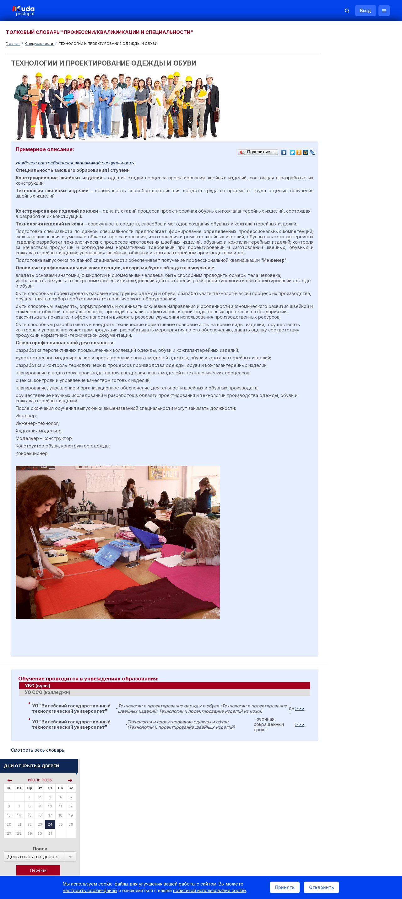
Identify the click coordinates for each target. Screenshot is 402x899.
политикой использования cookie (209, 890)
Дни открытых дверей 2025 (363, 616)
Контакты (300, 814)
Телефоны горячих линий (349, 662)
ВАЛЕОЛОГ (336, 557)
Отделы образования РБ (348, 670)
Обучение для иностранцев (354, 814)
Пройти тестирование (346, 207)
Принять (285, 887)
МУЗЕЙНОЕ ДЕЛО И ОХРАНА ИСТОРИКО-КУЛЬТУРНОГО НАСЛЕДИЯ (352, 520)
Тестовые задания (342, 426)
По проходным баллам (353, 238)
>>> (294, 719)
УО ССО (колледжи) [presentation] (47, 703)
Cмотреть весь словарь (38, 761)
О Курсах (334, 459)
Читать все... (336, 331)
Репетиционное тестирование (354, 415)
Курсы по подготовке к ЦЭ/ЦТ (353, 264)
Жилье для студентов (356, 624)
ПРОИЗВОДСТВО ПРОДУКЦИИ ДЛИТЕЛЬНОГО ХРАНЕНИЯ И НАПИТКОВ (355, 501)
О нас (244, 814)
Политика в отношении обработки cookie (58, 867)
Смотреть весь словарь (347, 566)
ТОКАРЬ (333, 549)
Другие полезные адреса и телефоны (361, 696)
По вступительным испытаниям (361, 233)
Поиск (362, 119)
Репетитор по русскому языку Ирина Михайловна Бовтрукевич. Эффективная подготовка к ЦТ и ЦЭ (360, 780)
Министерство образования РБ (354, 687)
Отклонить (321, 887)
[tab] (162, 696)
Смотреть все (337, 634)
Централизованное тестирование (356, 420)
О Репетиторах (339, 454)
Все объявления (341, 741)
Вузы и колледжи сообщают (363, 608)
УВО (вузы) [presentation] (37, 696)
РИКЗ (330, 679)
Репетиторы (336, 724)
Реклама (269, 814)
